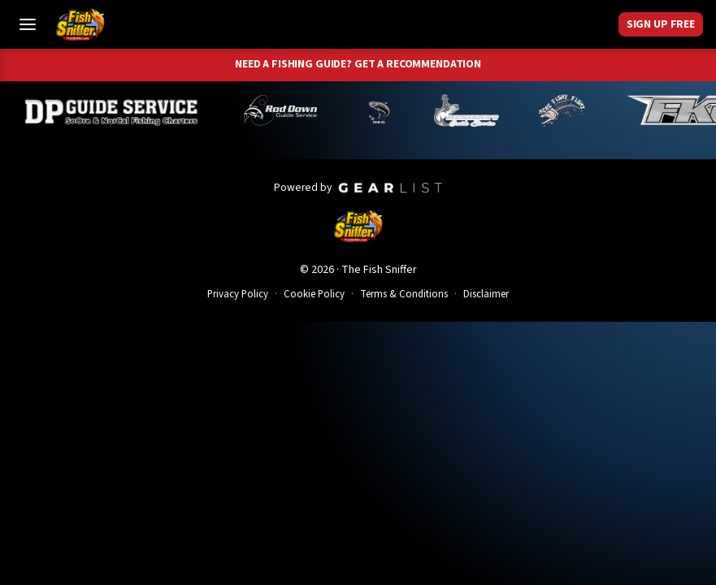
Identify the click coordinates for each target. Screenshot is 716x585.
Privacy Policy (237, 294)
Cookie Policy (314, 294)
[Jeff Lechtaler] (473, 110)
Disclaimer (486, 294)
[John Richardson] (568, 110)
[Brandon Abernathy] (290, 110)
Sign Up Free (661, 24)
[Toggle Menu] (27, 24)
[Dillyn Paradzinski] (118, 110)
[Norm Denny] (385, 110)
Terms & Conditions (404, 294)
